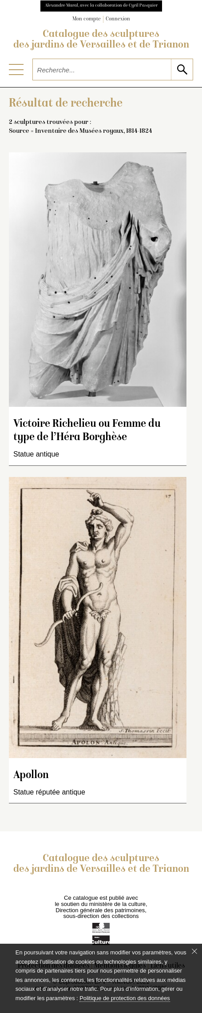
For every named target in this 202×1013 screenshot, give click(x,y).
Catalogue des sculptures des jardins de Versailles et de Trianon (101, 40)
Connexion (118, 19)
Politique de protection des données (124, 998)
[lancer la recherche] (182, 69)
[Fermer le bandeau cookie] (194, 951)
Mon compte (86, 19)
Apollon (31, 775)
